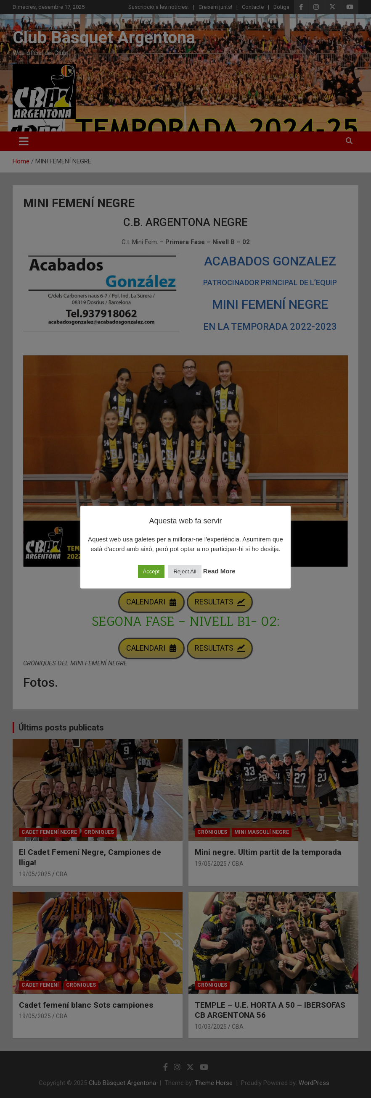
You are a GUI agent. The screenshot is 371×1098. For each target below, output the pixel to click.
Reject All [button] (184, 571)
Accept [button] (151, 571)
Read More (219, 571)
